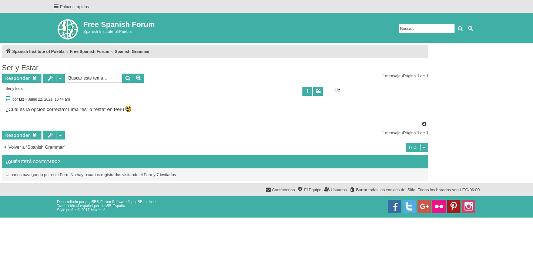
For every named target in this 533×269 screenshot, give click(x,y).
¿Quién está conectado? (33, 161)
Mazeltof (98, 210)
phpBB (91, 202)
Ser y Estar (20, 68)
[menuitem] (382, 189)
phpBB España (112, 206)
